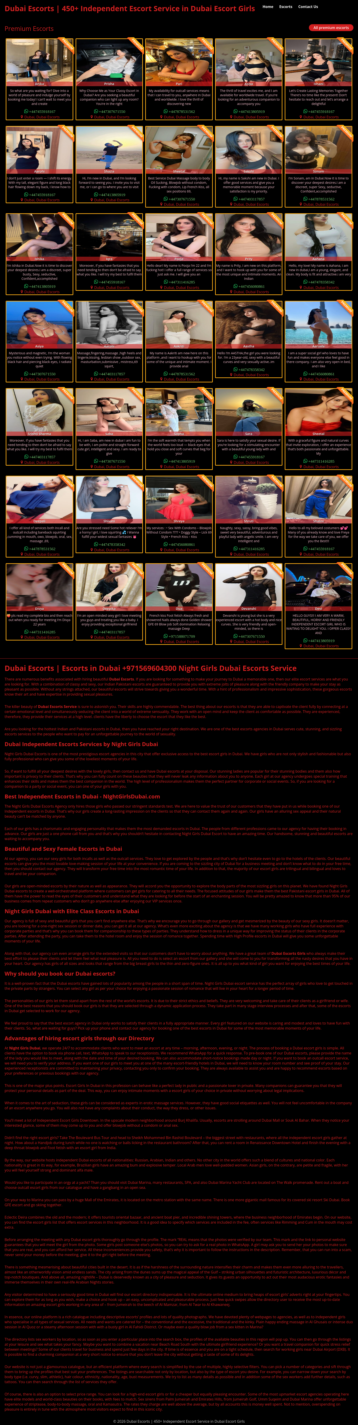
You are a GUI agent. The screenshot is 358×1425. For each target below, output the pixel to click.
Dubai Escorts (121, 679)
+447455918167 (42, 111)
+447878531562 (182, 111)
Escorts (285, 6)
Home (268, 6)
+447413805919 (251, 111)
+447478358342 (321, 282)
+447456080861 (251, 286)
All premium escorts (331, 27)
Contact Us (308, 6)
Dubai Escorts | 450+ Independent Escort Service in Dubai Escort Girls (130, 8)
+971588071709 (182, 636)
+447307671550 (112, 111)
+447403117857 (251, 199)
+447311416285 (182, 282)
